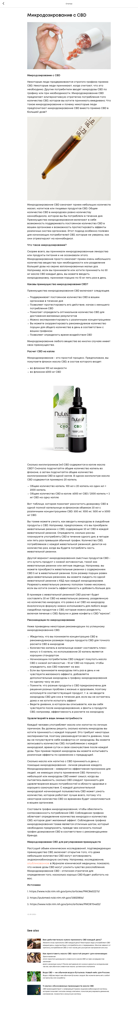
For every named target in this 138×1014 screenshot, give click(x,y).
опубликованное (38, 863)
